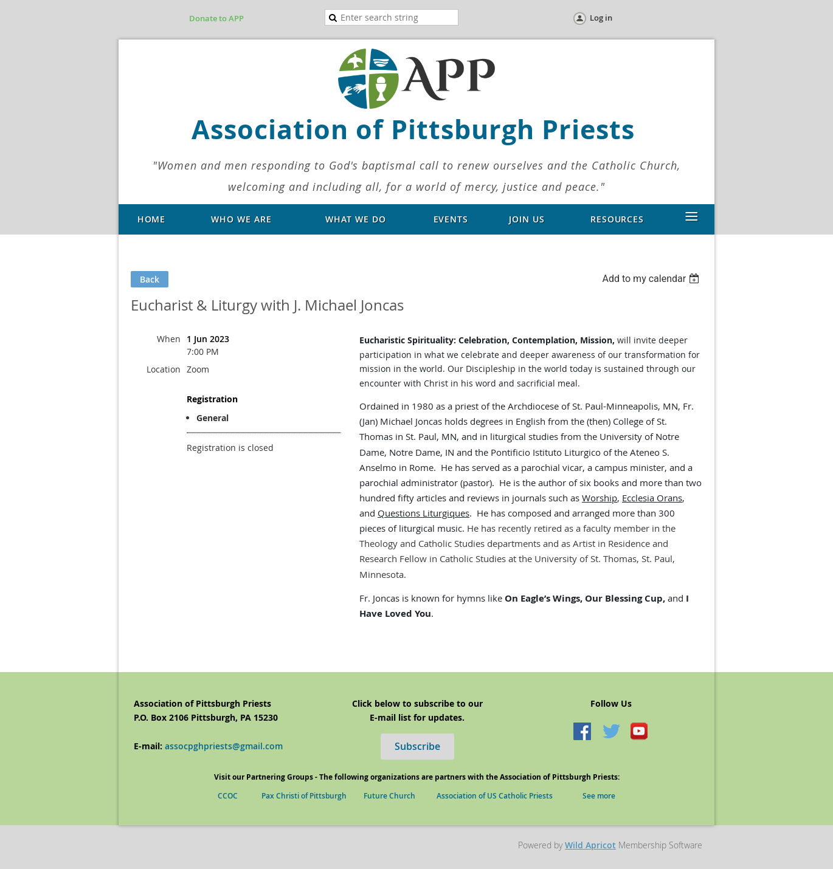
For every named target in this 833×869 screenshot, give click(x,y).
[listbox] (652, 278)
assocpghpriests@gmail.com (224, 746)
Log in (601, 17)
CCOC (232, 796)
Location (164, 369)
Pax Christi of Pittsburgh (312, 796)
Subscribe (417, 746)
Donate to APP (216, 18)
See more (598, 796)
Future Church (400, 796)
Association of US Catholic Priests (495, 796)
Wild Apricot (590, 845)
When (169, 339)
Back (149, 279)
